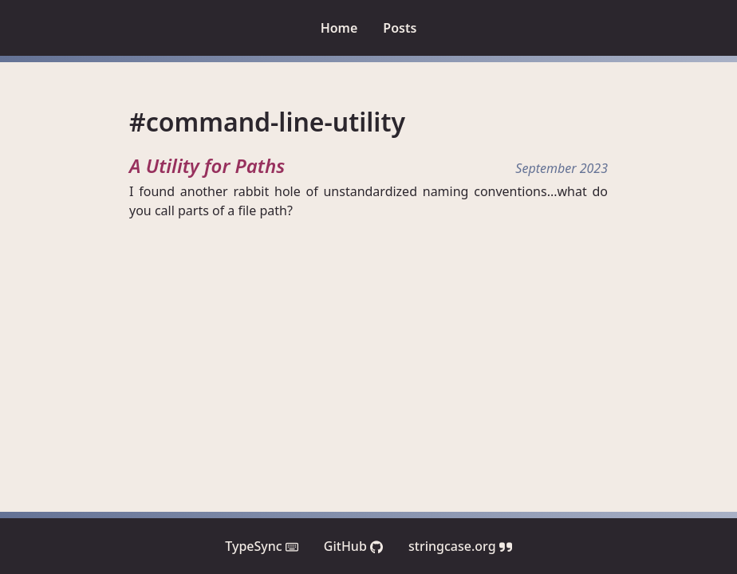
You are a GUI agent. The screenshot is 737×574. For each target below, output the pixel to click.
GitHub (353, 546)
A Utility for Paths (207, 165)
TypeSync (261, 546)
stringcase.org (460, 546)
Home (339, 28)
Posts (399, 28)
